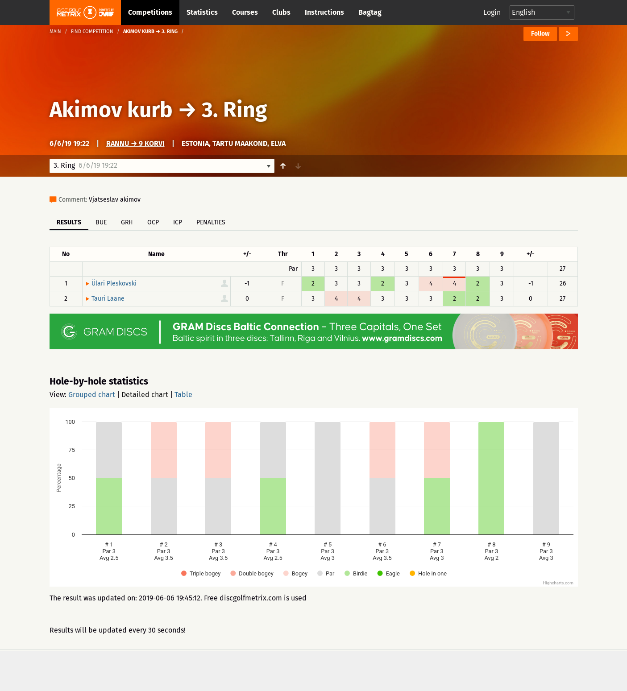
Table (183, 394)
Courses (245, 12)
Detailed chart (144, 394)
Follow (540, 33)
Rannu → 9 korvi (135, 143)
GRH (127, 222)
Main (55, 31)
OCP (153, 222)
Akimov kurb (111, 110)
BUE (101, 222)
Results (69, 222)
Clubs (281, 12)
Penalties (210, 222)
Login (492, 12)
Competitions (150, 12)
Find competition (92, 31)
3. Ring (234, 110)
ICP (177, 222)
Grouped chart (91, 394)
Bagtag (370, 12)
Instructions (324, 12)
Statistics (202, 12)
